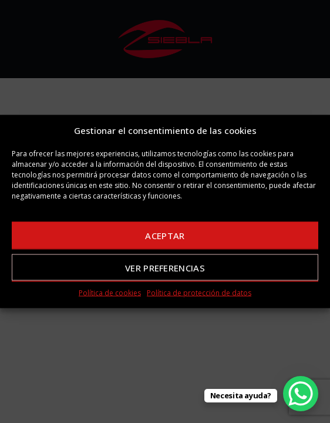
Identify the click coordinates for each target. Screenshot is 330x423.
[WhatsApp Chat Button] (300, 393)
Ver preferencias (165, 267)
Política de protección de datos (199, 293)
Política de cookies (110, 293)
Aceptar (164, 235)
